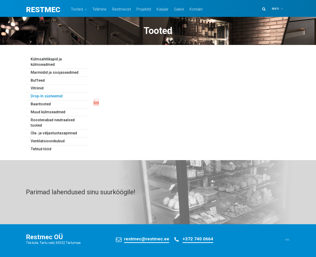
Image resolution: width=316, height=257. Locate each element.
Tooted (77, 9)
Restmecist (121, 9)
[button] (280, 8)
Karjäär (162, 9)
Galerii (179, 9)
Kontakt (196, 9)
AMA (287, 240)
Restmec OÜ (44, 237)
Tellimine (99, 9)
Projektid (143, 9)
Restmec (43, 9)
